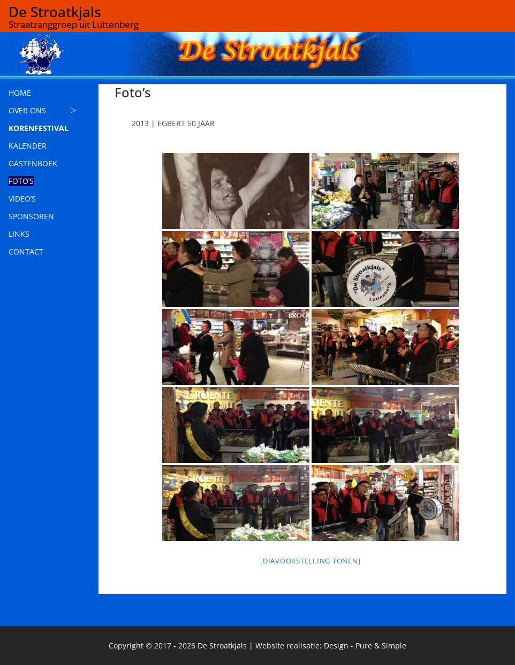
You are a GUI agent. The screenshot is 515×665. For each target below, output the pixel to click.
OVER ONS (27, 110)
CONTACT (26, 251)
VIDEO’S (22, 199)
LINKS (19, 234)
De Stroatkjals (55, 11)
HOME (20, 93)
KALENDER (28, 146)
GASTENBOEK (33, 163)
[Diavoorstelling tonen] (310, 561)
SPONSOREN (31, 216)
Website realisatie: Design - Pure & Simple (330, 645)
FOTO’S (21, 181)
